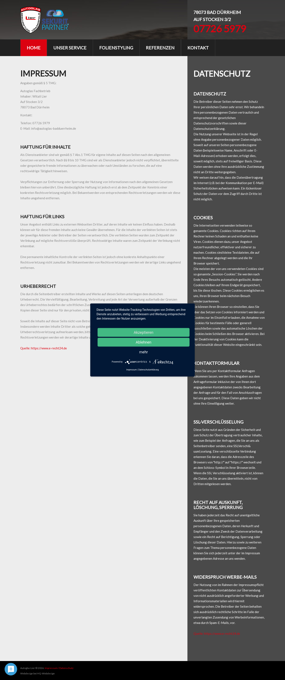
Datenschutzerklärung (148, 370)
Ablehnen (143, 342)
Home (34, 47)
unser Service (70, 47)
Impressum (131, 370)
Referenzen (160, 47)
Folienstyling (116, 47)
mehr (143, 352)
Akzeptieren (144, 332)
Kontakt (198, 47)
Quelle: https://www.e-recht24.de (43, 348)
